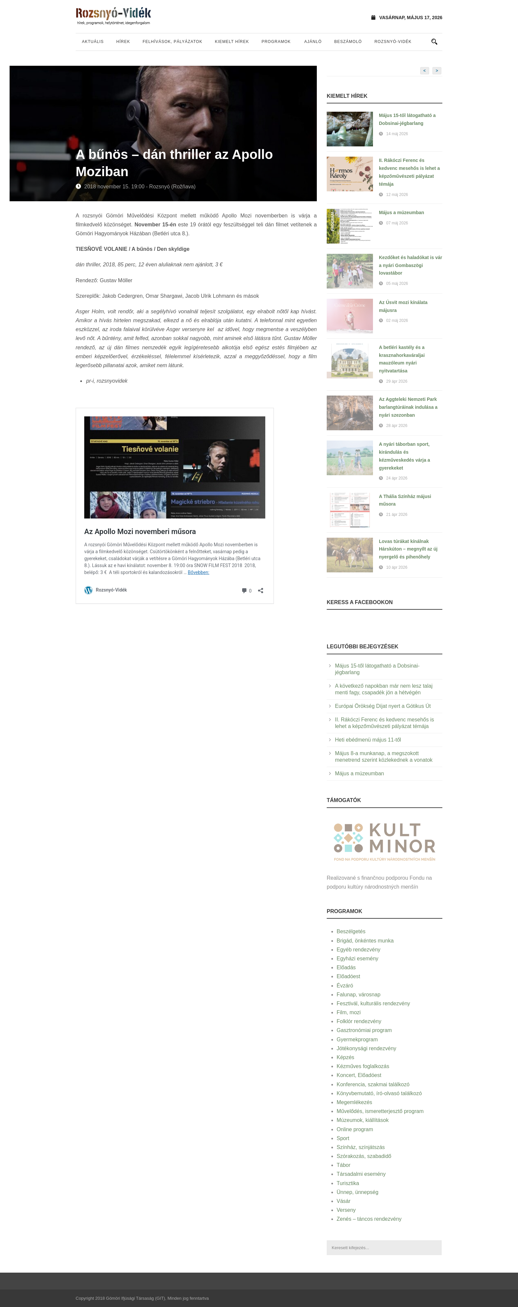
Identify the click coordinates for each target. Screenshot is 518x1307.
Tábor (344, 1165)
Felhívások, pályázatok (173, 41)
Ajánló (313, 41)
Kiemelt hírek (232, 41)
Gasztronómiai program (364, 1030)
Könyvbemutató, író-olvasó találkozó (379, 1093)
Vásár (344, 1201)
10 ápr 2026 (396, 567)
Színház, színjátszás (361, 1147)
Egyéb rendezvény (359, 949)
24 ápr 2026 (396, 478)
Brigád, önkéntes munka (365, 940)
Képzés (345, 1057)
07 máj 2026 (397, 223)
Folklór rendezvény (359, 1021)
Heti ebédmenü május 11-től (368, 740)
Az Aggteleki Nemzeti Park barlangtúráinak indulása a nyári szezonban (408, 407)
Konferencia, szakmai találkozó (373, 1084)
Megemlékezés (354, 1102)
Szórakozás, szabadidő (364, 1156)
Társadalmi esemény (361, 1174)
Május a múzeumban (401, 212)
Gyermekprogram (357, 1039)
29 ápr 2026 (396, 381)
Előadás (346, 967)
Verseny (346, 1210)
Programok (276, 41)
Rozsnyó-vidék (392, 41)
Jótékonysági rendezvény (366, 1048)
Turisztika (348, 1183)
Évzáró (345, 985)
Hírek (123, 41)
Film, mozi (349, 1012)
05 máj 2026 (397, 283)
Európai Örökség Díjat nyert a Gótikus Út (383, 706)
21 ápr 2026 (396, 514)
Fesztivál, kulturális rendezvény (373, 1003)
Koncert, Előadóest (359, 1075)
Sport (343, 1138)
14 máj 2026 (397, 134)
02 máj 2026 (397, 320)
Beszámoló (348, 41)
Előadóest (348, 976)
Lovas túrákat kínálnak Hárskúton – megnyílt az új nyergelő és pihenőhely (408, 549)
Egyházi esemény (357, 958)
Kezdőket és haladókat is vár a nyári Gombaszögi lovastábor (410, 265)
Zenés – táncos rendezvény (369, 1219)
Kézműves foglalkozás (363, 1066)
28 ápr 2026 (396, 425)
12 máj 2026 (397, 194)
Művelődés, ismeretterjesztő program (380, 1111)
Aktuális (93, 41)
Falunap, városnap (359, 994)
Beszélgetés (351, 931)
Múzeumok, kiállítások (362, 1120)
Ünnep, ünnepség (357, 1192)
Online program (355, 1129)
